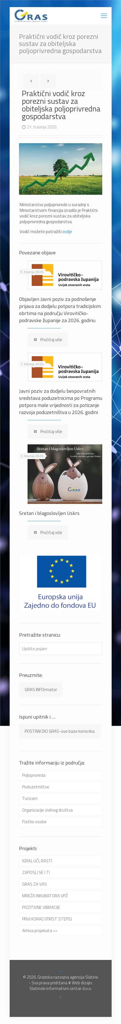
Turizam (29, 798)
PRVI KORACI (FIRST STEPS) (47, 919)
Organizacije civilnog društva (47, 810)
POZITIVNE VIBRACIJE (41, 907)
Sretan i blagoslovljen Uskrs (49, 513)
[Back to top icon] (61, 971)
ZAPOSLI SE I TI (36, 872)
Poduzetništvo (35, 787)
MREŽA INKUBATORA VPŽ (45, 895)
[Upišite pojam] (60, 648)
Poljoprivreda (33, 775)
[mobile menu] (104, 15)
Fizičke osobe (34, 821)
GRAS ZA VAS (34, 884)
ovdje (67, 231)
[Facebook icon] (61, 997)
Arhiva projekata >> (39, 930)
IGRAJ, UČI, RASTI (37, 861)
